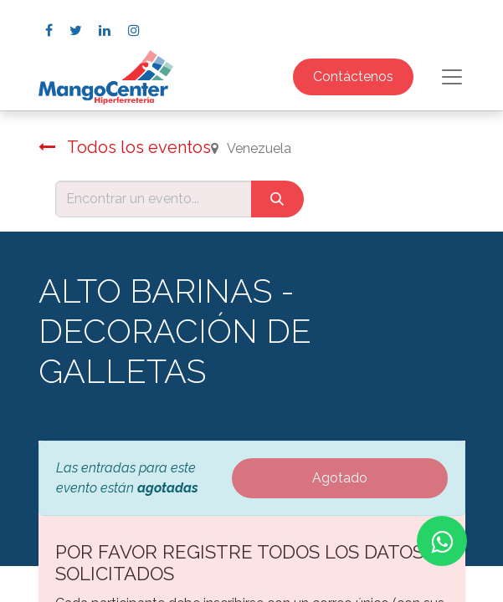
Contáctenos (353, 76)
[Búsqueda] (277, 199)
